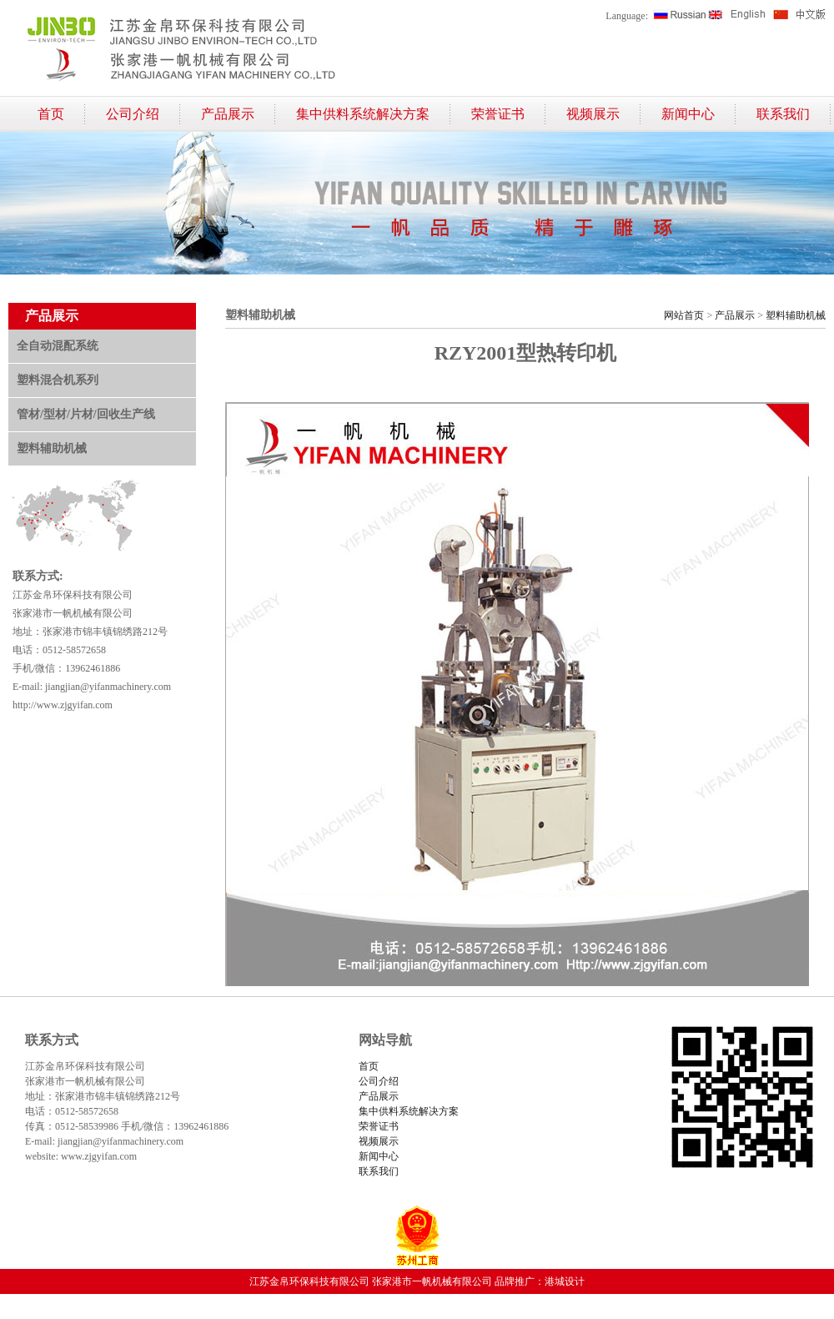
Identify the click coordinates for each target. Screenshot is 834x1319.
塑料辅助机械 (52, 448)
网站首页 (684, 315)
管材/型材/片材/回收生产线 (86, 414)
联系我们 (783, 114)
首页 (51, 114)
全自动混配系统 (57, 346)
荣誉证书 (498, 114)
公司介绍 (132, 114)
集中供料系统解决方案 (363, 114)
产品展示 (227, 114)
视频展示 (593, 114)
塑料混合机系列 (57, 380)
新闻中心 (688, 114)
